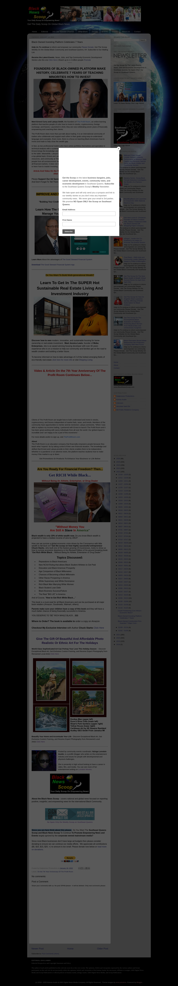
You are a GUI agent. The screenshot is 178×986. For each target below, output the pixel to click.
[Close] (119, 148)
